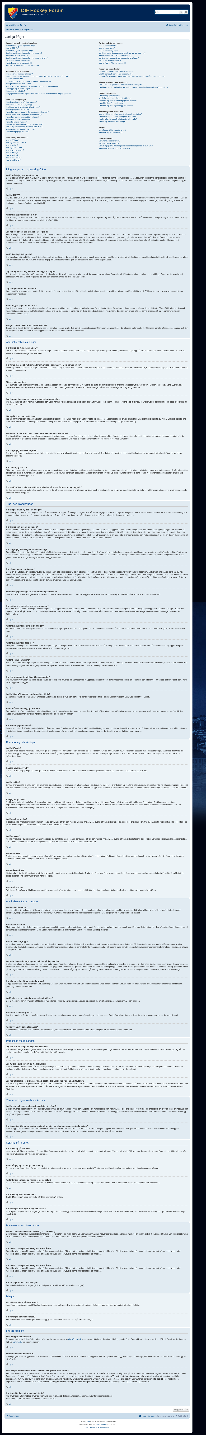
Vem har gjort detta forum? (109, 141)
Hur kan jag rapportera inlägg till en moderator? (24, 124)
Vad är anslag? (12, 153)
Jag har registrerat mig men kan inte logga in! (24, 53)
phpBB (87, 1421)
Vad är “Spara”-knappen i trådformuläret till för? (24, 127)
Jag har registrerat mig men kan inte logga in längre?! (27, 58)
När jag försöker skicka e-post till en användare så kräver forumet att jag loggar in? (38, 94)
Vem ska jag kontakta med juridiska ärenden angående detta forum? (126, 146)
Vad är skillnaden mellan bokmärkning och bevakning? (120, 114)
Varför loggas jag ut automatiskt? (19, 63)
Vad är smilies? (12, 145)
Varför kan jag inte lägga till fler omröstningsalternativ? (27, 112)
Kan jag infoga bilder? (14, 148)
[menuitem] (23, 25)
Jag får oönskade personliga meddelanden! (116, 74)
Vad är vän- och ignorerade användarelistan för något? (120, 85)
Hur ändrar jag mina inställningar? (19, 74)
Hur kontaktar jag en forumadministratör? (115, 148)
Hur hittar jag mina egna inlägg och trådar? (116, 106)
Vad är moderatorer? (107, 48)
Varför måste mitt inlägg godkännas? (20, 129)
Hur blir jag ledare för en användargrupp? (115, 55)
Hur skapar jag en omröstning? (18, 109)
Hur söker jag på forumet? (109, 96)
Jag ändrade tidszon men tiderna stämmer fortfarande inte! (29, 81)
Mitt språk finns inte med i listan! (18, 84)
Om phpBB (17, 1342)
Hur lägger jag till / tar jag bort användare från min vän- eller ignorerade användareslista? (134, 87)
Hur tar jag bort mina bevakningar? (112, 122)
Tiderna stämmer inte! (14, 79)
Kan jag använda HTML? (16, 143)
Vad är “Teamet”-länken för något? (112, 63)
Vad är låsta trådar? (14, 157)
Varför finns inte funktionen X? (111, 143)
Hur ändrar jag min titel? (15, 91)
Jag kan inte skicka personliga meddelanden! (116, 71)
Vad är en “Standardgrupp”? (110, 60)
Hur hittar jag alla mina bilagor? (111, 132)
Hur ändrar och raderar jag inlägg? (19, 104)
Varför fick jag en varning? (16, 122)
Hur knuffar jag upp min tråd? (17, 132)
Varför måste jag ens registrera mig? (20, 46)
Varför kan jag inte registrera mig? (19, 51)
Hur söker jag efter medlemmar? (111, 103)
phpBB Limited (74, 1339)
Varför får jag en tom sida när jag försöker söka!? (118, 101)
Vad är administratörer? (108, 46)
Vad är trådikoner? (13, 160)
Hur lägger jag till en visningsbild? (19, 89)
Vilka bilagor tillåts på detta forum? (112, 130)
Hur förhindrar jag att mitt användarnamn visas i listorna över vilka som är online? (38, 76)
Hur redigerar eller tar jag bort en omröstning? (24, 114)
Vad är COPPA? (12, 48)
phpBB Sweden (100, 1424)
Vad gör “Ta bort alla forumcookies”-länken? (23, 65)
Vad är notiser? (12, 155)
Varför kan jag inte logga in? (17, 55)
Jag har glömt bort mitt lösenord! (19, 60)
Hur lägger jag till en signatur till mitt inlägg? (23, 107)
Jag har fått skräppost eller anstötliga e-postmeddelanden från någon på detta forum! (132, 76)
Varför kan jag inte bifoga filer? (18, 119)
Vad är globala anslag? (15, 150)
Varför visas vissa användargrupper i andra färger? (119, 58)
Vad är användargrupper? (109, 51)
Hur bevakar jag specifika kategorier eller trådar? (118, 117)
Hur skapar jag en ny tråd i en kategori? (21, 102)
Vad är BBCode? (12, 140)
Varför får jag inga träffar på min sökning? (115, 98)
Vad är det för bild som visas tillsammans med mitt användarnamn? (32, 86)
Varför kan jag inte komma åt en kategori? (22, 117)
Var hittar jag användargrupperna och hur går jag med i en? (122, 53)
